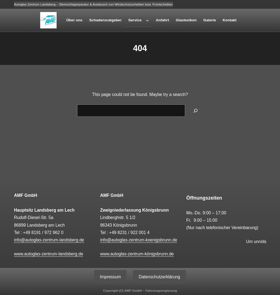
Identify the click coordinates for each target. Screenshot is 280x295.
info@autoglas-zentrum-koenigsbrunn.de (138, 240)
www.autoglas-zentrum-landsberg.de (48, 254)
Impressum (110, 276)
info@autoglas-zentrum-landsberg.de (49, 240)
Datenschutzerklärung (159, 276)
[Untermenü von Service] (147, 20)
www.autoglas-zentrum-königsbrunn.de (137, 254)
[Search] (195, 110)
